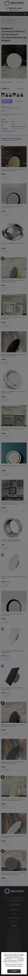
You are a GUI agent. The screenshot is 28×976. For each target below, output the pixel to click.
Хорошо (14, 971)
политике (14, 958)
